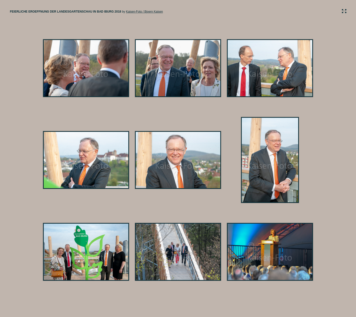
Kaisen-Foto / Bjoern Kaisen (144, 11)
